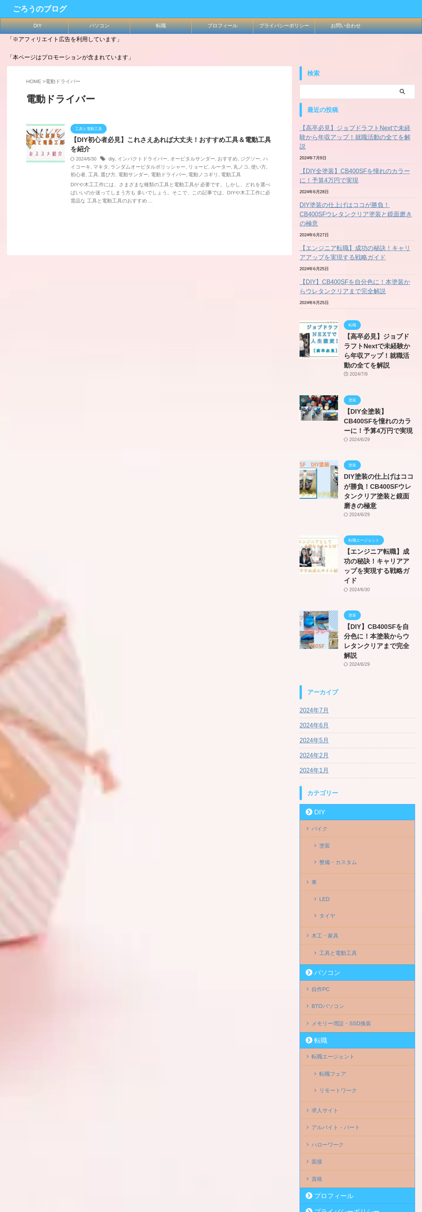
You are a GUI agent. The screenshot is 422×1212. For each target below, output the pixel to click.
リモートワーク (338, 983)
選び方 (77, 176)
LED (324, 815)
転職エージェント (333, 954)
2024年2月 (312, 683)
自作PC (320, 891)
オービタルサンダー (186, 160)
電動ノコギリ (166, 176)
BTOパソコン (327, 907)
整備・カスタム (338, 784)
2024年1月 (312, 698)
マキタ (85, 168)
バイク (319, 755)
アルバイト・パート (335, 1014)
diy (111, 160)
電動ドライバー (133, 176)
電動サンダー (101, 176)
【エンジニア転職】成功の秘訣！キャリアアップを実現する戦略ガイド (356, 234)
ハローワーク (327, 1030)
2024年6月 (312, 653)
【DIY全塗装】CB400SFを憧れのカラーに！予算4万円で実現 (356, 166)
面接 (316, 1046)
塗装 (324, 771)
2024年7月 (312, 638)
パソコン (99, 25)
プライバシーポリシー (284, 25)
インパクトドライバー (140, 160)
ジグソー (240, 160)
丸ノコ (215, 168)
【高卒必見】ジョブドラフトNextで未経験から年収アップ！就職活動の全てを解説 (356, 132)
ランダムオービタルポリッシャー (128, 168)
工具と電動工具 (338, 859)
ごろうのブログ (40, 9)
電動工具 (192, 176)
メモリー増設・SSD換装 (341, 922)
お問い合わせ (346, 25)
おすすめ (218, 160)
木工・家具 (324, 843)
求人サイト (324, 998)
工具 (261, 168)
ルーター (196, 168)
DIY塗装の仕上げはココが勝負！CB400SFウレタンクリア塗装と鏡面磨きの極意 (356, 200)
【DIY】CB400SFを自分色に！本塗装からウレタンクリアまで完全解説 (356, 268)
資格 (316, 1061)
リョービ (175, 168)
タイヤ (327, 827)
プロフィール (223, 25)
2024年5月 (312, 668)
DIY (37, 25)
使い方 (231, 168)
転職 (161, 25)
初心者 (248, 168)
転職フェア (332, 970)
